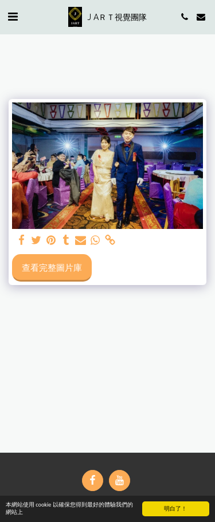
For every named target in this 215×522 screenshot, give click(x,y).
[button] (12, 16)
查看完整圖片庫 (52, 267)
